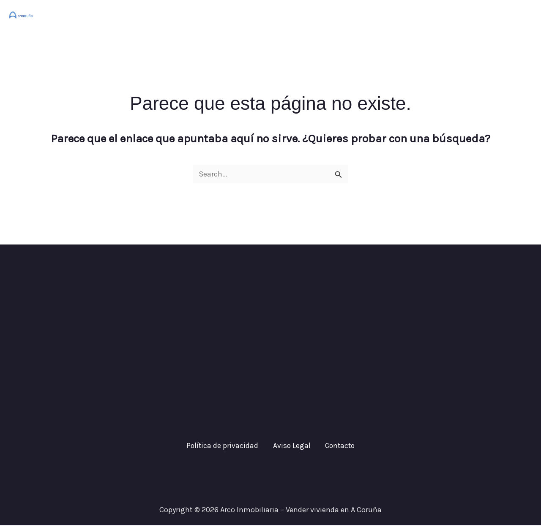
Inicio (377, 14)
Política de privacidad (228, 446)
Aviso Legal (291, 446)
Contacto (509, 14)
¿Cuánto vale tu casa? (440, 14)
